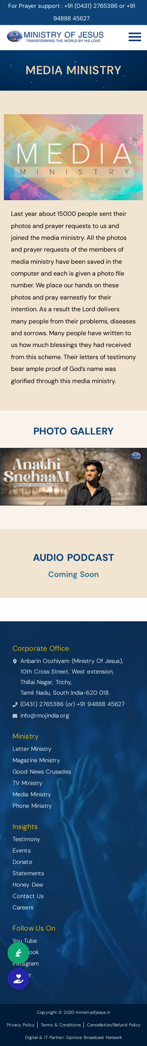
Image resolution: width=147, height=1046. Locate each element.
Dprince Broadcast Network (94, 1037)
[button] (18, 979)
